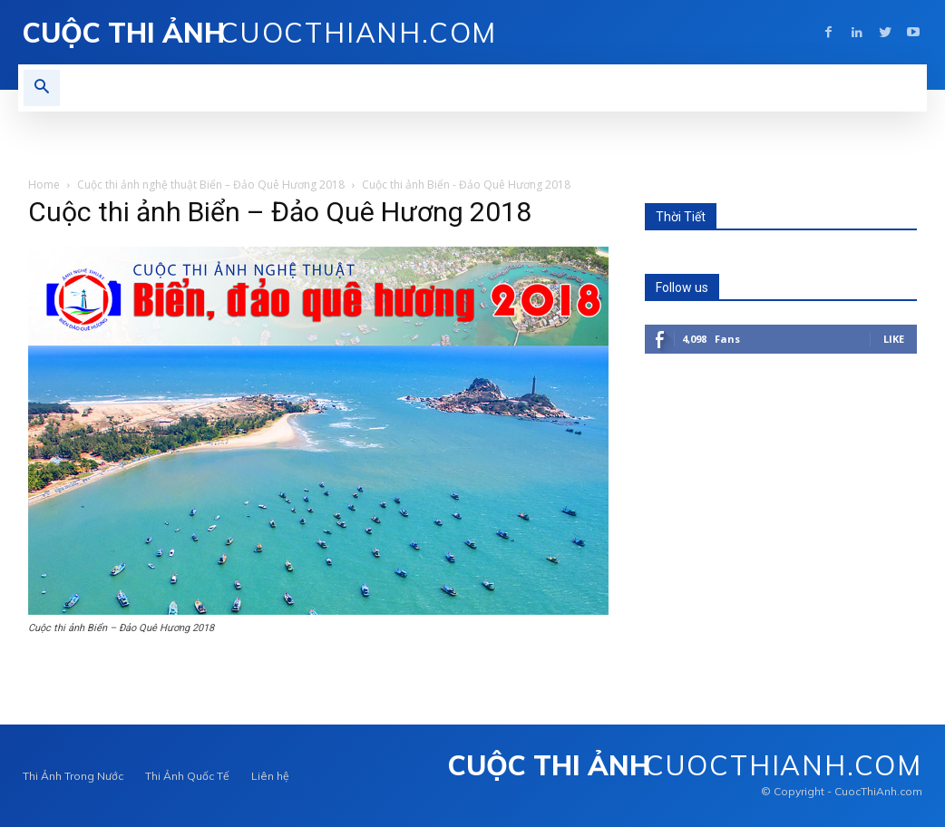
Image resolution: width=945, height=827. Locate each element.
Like (893, 338)
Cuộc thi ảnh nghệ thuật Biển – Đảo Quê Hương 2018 (211, 184)
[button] (42, 88)
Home (44, 184)
